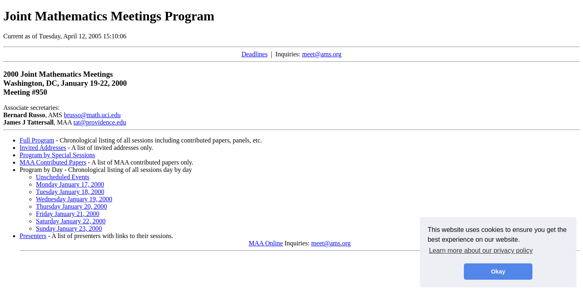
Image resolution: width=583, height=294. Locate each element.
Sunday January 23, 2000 (69, 228)
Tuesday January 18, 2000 (70, 191)
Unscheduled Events (62, 177)
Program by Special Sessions (57, 154)
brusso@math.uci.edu (92, 114)
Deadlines (255, 54)
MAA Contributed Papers (53, 162)
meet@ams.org (321, 54)
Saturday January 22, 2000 (71, 221)
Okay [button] (498, 271)
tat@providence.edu (99, 122)
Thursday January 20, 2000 (71, 206)
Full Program (37, 140)
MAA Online (266, 243)
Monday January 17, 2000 (70, 184)
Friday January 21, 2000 (68, 213)
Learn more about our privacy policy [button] (480, 250)
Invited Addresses (43, 147)
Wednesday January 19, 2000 (74, 199)
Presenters (33, 235)
